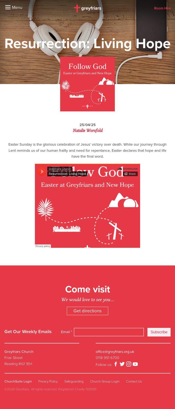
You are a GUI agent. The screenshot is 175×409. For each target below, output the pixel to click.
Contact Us (134, 381)
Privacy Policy (48, 381)
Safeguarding (74, 381)
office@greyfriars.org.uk (115, 351)
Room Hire (162, 8)
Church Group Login (104, 381)
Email (66, 332)
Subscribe (159, 332)
